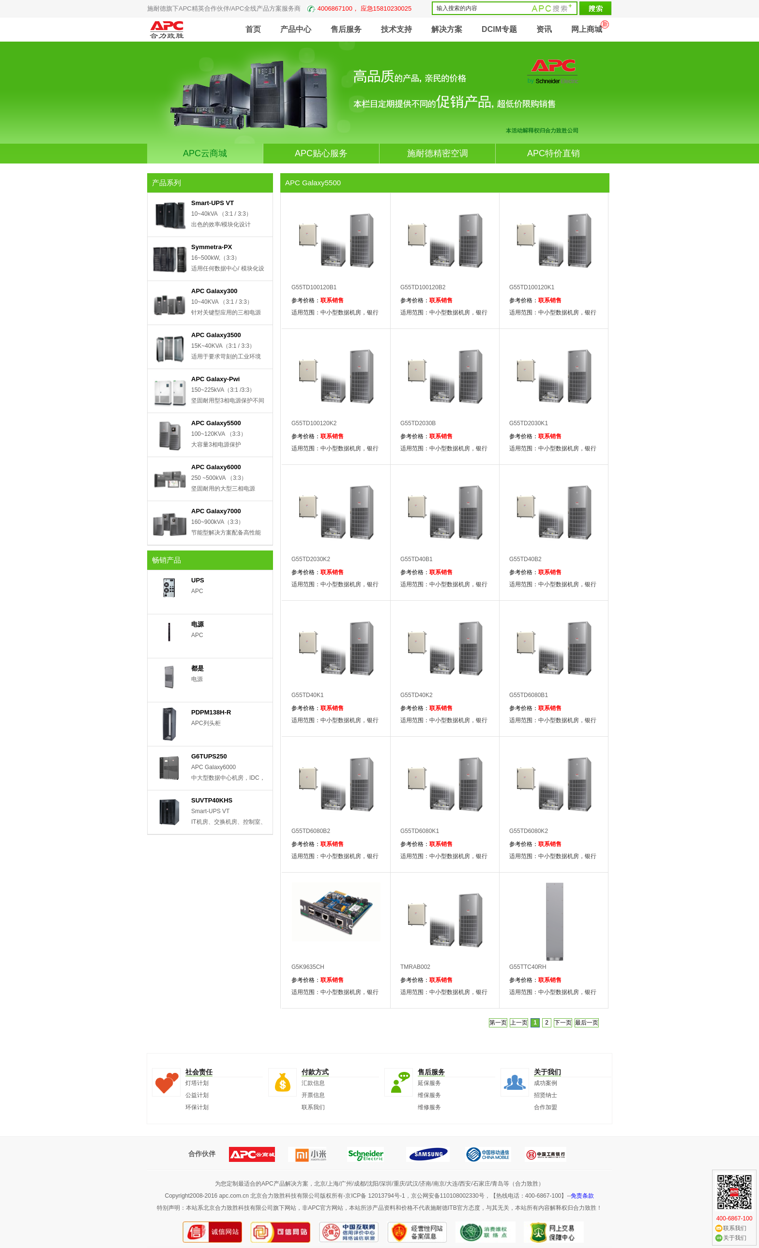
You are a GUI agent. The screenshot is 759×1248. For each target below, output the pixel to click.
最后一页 (586, 1022)
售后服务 (346, 29)
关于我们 (734, 1237)
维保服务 (429, 1095)
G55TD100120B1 (313, 287)
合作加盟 (545, 1107)
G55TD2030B (418, 423)
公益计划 (197, 1095)
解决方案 (446, 29)
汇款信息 (313, 1083)
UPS (197, 580)
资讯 (544, 29)
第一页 (498, 1022)
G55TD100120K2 (313, 423)
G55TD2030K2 (310, 559)
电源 (197, 624)
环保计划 (197, 1107)
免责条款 (582, 1195)
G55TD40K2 (416, 695)
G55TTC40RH (527, 967)
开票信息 (313, 1095)
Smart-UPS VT (212, 203)
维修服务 (429, 1107)
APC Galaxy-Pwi (215, 379)
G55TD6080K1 (419, 831)
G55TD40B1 (416, 559)
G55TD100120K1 (531, 287)
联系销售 (332, 300)
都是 (197, 668)
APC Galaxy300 (214, 291)
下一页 (563, 1022)
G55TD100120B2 (422, 287)
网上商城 (586, 29)
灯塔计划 (197, 1083)
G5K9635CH (307, 967)
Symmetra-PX (211, 247)
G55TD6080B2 (310, 831)
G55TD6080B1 (528, 695)
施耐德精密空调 (437, 153)
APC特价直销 (553, 153)
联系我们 (313, 1107)
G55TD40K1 (307, 695)
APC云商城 (205, 153)
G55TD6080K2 (528, 831)
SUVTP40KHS (211, 800)
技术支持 (396, 29)
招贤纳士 (545, 1095)
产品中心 (295, 29)
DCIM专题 (499, 29)
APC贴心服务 (321, 153)
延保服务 (429, 1083)
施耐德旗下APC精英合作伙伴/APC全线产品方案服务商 (279, 8)
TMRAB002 (415, 967)
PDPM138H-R (211, 712)
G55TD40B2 (525, 559)
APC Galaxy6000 (216, 467)
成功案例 (545, 1083)
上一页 (519, 1022)
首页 (253, 29)
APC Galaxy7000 (216, 511)
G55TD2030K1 (528, 423)
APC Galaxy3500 (216, 335)
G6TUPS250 (209, 756)
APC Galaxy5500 (216, 423)
